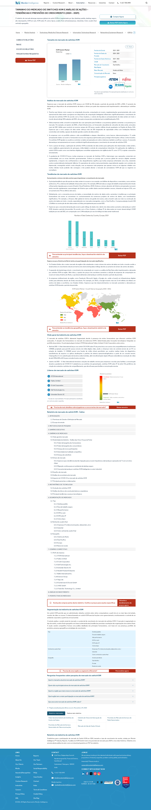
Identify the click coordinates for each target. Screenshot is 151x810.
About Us (18, 760)
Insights (18, 777)
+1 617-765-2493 (123, 3)
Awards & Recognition (22, 773)
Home (17, 756)
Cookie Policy (38, 794)
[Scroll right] (134, 32)
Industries (102, 3)
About (70, 3)
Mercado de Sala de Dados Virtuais (89, 726)
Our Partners (37, 764)
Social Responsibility (40, 768)
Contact (111, 3)
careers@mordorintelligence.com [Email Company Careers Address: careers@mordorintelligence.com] (92, 765)
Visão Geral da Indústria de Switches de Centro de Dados (61, 719)
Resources (92, 3)
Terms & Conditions (40, 790)
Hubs (35, 785)
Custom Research (59, 3)
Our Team (36, 760)
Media (17, 768)
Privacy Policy (20, 794)
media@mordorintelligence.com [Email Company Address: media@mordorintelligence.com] (65, 785)
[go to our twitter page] (91, 774)
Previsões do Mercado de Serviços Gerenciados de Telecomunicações (59, 726)
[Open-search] (147, 3)
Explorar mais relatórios (74, 713)
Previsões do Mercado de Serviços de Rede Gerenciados (119, 719)
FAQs (35, 773)
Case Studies (37, 777)
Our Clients (19, 764)
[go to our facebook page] (87, 774)
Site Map (36, 798)
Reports (47, 3)
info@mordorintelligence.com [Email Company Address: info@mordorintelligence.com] (64, 778)
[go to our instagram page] (99, 774)
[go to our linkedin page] (83, 774)
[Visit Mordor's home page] (27, 2)
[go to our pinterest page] (95, 774)
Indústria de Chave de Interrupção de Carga (90, 719)
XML (16, 798)
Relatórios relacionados (56, 713)
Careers (18, 790)
